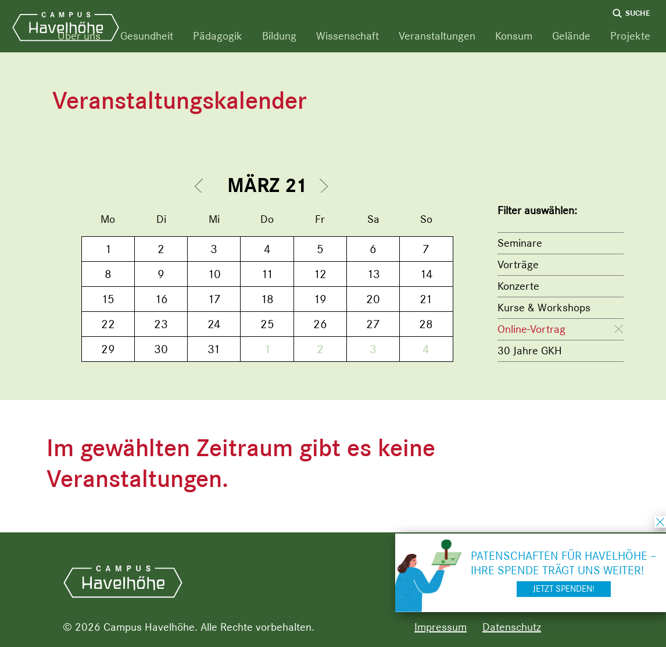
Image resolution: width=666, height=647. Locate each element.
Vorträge (518, 264)
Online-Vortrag (531, 329)
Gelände (571, 35)
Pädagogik (217, 35)
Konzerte (518, 286)
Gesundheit (146, 35)
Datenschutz (511, 627)
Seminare (519, 243)
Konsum (513, 35)
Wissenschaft (347, 35)
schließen (660, 522)
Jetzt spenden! (564, 589)
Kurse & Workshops (543, 307)
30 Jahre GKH (529, 350)
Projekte (630, 35)
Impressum (440, 627)
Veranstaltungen (437, 35)
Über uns (79, 35)
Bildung (279, 35)
